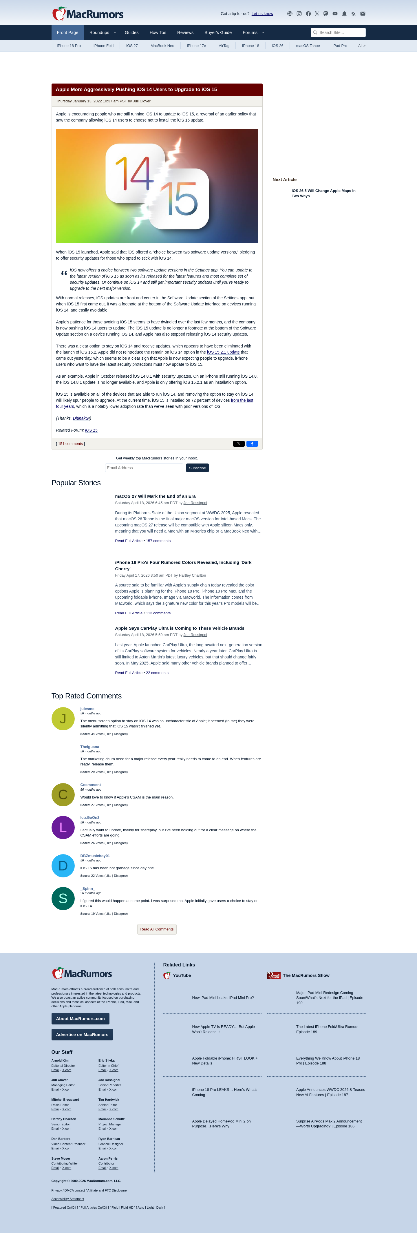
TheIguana (90, 747)
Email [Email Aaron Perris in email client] (102, 1166)
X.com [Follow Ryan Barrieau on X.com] (113, 1147)
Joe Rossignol (195, 503)
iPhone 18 (250, 46)
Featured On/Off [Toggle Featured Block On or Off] (64, 1208)
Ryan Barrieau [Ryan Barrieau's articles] (109, 1137)
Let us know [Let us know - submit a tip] (262, 13)
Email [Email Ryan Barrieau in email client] (102, 1147)
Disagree (120, 734)
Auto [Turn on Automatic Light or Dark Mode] (141, 1208)
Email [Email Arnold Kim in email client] (56, 1068)
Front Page (67, 32)
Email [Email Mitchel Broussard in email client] (56, 1107)
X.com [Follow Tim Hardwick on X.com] (113, 1107)
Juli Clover (142, 101)
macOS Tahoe (308, 46)
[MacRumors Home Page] (88, 14)
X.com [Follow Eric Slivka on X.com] (113, 1068)
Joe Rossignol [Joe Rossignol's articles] (109, 1078)
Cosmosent (91, 785)
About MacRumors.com (80, 1017)
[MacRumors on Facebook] (308, 14)
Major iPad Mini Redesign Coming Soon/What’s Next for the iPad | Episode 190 (329, 996)
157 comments (158, 541)
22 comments (157, 673)
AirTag (224, 46)
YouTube (182, 974)
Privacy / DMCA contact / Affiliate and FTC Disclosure (89, 1190)
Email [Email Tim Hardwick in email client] (102, 1107)
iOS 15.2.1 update (223, 352)
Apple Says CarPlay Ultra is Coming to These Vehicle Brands (186, 628)
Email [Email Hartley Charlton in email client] (56, 1127)
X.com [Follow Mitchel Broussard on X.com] (66, 1107)
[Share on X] (239, 444)
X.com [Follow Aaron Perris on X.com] (113, 1166)
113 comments (158, 613)
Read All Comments (157, 929)
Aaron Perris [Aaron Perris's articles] (108, 1157)
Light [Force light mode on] (150, 1208)
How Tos (158, 32)
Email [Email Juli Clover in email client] (56, 1088)
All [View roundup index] (362, 46)
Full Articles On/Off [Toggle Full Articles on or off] (94, 1208)
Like (108, 734)
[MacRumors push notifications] (344, 14)
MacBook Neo (162, 46)
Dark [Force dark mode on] (159, 1208)
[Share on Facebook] (252, 444)
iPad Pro (340, 46)
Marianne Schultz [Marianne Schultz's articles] (111, 1118)
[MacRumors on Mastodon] (326, 14)
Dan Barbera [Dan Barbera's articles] (61, 1137)
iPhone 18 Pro (69, 46)
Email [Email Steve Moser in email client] (56, 1166)
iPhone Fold (104, 46)
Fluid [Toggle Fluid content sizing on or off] (114, 1208)
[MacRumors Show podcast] (290, 14)
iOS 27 (132, 46)
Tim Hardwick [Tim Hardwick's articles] (108, 1098)
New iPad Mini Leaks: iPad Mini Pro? (223, 996)
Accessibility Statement (68, 1199)
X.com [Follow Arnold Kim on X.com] (66, 1068)
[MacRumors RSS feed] (353, 14)
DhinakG (81, 418)
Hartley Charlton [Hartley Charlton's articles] (64, 1118)
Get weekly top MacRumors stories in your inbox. (157, 458)
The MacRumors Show (306, 974)
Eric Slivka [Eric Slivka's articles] (106, 1059)
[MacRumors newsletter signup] (363, 14)
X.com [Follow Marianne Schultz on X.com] (113, 1127)
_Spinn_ (88, 888)
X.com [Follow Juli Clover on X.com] (66, 1088)
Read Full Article (129, 541)
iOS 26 (278, 46)
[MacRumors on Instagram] (299, 14)
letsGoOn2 (90, 817)
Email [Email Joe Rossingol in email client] (102, 1088)
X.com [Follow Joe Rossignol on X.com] (113, 1088)
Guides (132, 32)
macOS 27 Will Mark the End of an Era (159, 496)
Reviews (185, 32)
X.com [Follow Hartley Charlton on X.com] (66, 1127)
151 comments (70, 443)
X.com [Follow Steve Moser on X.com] (66, 1166)
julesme (87, 709)
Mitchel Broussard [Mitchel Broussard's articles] (65, 1098)
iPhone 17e (196, 46)
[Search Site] (338, 32)
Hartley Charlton (192, 575)
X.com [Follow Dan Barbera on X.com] (66, 1147)
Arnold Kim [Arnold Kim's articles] (60, 1059)
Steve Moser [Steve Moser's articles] (61, 1157)
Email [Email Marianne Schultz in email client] (102, 1127)
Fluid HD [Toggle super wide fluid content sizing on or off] (127, 1208)
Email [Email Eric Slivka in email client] (102, 1068)
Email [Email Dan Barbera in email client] (56, 1147)
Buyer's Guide (218, 32)
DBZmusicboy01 (95, 856)
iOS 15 (91, 430)
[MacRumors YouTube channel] (335, 14)
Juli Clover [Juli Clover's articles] (60, 1078)
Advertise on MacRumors (82, 1033)
